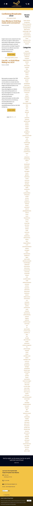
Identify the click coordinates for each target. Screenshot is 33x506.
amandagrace (27, 149)
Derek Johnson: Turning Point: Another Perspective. (27, 22)
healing (26, 133)
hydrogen (27, 366)
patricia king (27, 372)
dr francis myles (27, 330)
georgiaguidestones (27, 210)
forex (27, 105)
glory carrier (26, 424)
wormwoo (27, 284)
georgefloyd (26, 132)
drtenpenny (26, 194)
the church (27, 395)
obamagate (26, 171)
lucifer (27, 230)
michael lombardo (27, 404)
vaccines (27, 198)
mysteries (27, 311)
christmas (27, 99)
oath (27, 139)
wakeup (27, 146)
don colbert (26, 445)
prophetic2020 (27, 270)
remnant (27, 226)
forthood (27, 203)
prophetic (27, 67)
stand (27, 153)
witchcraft (27, 436)
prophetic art (27, 332)
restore (26, 130)
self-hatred (27, 440)
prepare (27, 96)
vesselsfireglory (27, 262)
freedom (27, 124)
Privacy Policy (7, 494)
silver (6, 57)
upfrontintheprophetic (27, 397)
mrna (27, 63)
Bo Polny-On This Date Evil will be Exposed (27, 42)
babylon (27, 228)
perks (27, 106)
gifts (27, 409)
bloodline (27, 184)
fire (27, 347)
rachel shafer (27, 399)
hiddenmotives (27, 296)
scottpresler (27, 273)
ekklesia (27, 248)
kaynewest (27, 287)
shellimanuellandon (27, 282)
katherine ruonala (27, 413)
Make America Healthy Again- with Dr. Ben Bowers (27, 31)
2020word (27, 119)
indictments (26, 289)
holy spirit (27, 406)
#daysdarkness (27, 218)
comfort (27, 219)
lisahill (14, 18)
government (27, 78)
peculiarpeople (27, 90)
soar (27, 325)
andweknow (26, 157)
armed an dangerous (27, 345)
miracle (26, 234)
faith (27, 69)
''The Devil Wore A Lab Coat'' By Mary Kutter (27, 36)
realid (27, 280)
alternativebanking (27, 103)
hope (27, 400)
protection (27, 117)
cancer (26, 216)
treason (27, 140)
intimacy (27, 407)
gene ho (27, 449)
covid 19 (27, 212)
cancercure (27, 232)
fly (26, 327)
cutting (26, 434)
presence (27, 316)
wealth (26, 373)
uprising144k (27, 368)
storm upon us (27, 391)
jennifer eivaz (27, 427)
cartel (27, 244)
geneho (27, 80)
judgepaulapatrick (27, 60)
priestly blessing (27, 314)
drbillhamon (27, 255)
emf (27, 114)
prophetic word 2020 (27, 135)
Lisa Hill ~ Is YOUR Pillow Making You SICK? (10, 61)
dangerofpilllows (11, 57)
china (27, 191)
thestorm (27, 200)
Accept (29, 500)
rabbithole (27, 182)
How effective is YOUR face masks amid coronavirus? (11, 22)
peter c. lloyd (27, 451)
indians (26, 169)
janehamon (27, 293)
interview (27, 431)
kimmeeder (26, 166)
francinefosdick (27, 253)
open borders (27, 329)
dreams (27, 411)
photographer (27, 83)
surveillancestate (26, 278)
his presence (27, 425)
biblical (26, 160)
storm (27, 94)
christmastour (27, 266)
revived (26, 178)
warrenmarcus (27, 313)
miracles (27, 137)
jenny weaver (27, 433)
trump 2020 (26, 223)
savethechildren (27, 192)
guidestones (26, 167)
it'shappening (27, 158)
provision (27, 375)
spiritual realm (27, 121)
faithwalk (27, 112)
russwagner (27, 250)
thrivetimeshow (27, 53)
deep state (27, 384)
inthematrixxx (27, 298)
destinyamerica (27, 237)
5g (26, 115)
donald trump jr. (27, 321)
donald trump (27, 429)
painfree (27, 305)
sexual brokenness (27, 443)
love (27, 336)
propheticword (27, 151)
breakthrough (27, 142)
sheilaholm (27, 56)
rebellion (27, 438)
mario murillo (27, 259)
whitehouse (26, 264)
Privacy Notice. (13, 504)
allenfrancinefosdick (27, 261)
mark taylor (26, 323)
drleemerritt (27, 85)
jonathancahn (27, 307)
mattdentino (27, 189)
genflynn (27, 175)
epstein (27, 393)
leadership (27, 420)
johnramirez (26, 343)
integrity (27, 418)
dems (27, 252)
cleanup (27, 275)
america (27, 126)
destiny (26, 239)
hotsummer (26, 92)
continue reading (11, 54)
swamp (26, 76)
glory (27, 334)
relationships (27, 416)
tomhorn (27, 286)
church (26, 74)
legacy (27, 257)
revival (27, 352)
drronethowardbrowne (27, 246)
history (26, 110)
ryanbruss (27, 320)
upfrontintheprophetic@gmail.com (10, 484)
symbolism (27, 302)
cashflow (27, 128)
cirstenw (27, 62)
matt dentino (27, 379)
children (27, 72)
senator (27, 123)
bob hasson (26, 422)
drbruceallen (27, 65)
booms (26, 173)
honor (27, 415)
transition (27, 144)
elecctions (27, 225)
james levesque (27, 348)
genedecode (27, 71)
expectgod (27, 402)
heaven (26, 377)
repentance (26, 176)
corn (27, 300)
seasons (27, 295)
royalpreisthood (27, 89)
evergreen (27, 58)
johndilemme (27, 54)
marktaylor (27, 97)
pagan (27, 101)
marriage (27, 338)
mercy (27, 221)
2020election (27, 235)
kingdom (27, 318)
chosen (26, 354)
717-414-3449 (6, 480)
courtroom (27, 180)
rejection (27, 442)
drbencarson (27, 268)
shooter (27, 205)
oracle (27, 309)
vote (27, 277)
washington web (26, 359)
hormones (27, 447)
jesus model (26, 388)
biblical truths (27, 390)
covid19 (27, 196)
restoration (27, 148)
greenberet (27, 207)
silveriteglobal (10, 18)
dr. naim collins (27, 386)
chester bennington (27, 381)
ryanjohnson (27, 201)
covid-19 (27, 209)
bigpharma (27, 304)
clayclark (27, 51)
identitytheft (27, 164)
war (27, 108)
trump (27, 81)
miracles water (27, 370)
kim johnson (26, 364)
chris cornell (26, 382)
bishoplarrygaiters (27, 87)
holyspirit (27, 350)
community (26, 271)
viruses (26, 214)
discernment (27, 291)
